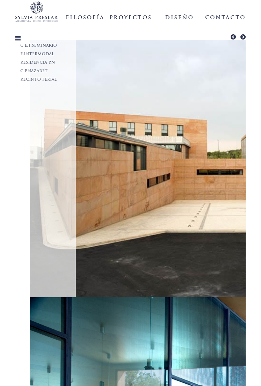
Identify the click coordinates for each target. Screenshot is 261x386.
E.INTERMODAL (37, 54)
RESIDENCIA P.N (37, 63)
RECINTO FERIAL (38, 80)
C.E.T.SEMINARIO (38, 46)
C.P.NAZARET (34, 71)
